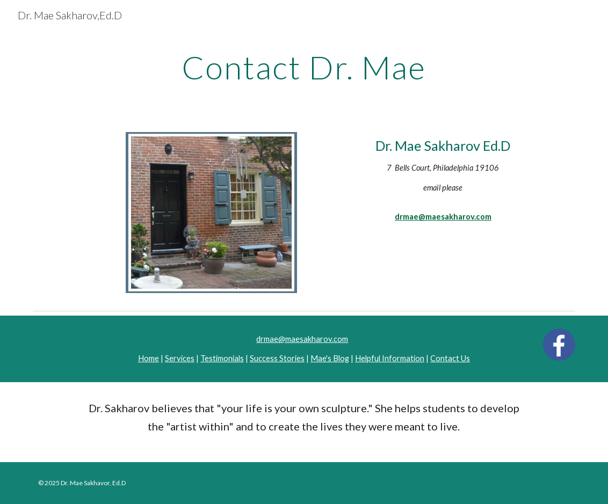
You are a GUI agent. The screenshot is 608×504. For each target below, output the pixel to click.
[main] (304, 67)
